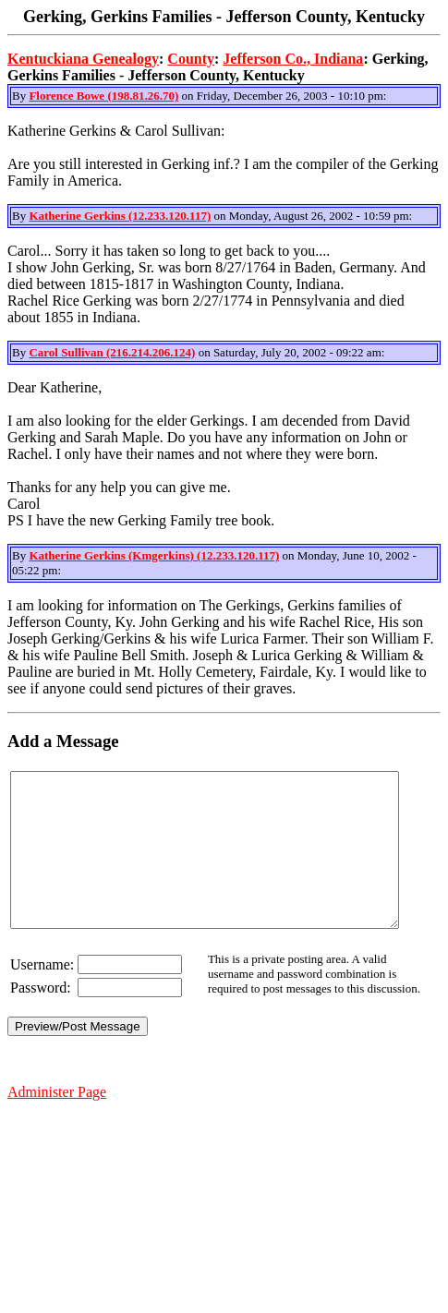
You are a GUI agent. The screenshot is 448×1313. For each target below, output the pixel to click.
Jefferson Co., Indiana (293, 58)
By (20, 95)
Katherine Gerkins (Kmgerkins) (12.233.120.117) (154, 555)
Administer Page (56, 1122)
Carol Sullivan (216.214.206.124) (112, 352)
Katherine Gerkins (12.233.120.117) (120, 216)
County (190, 58)
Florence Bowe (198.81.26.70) (103, 95)
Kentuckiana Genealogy (83, 58)
